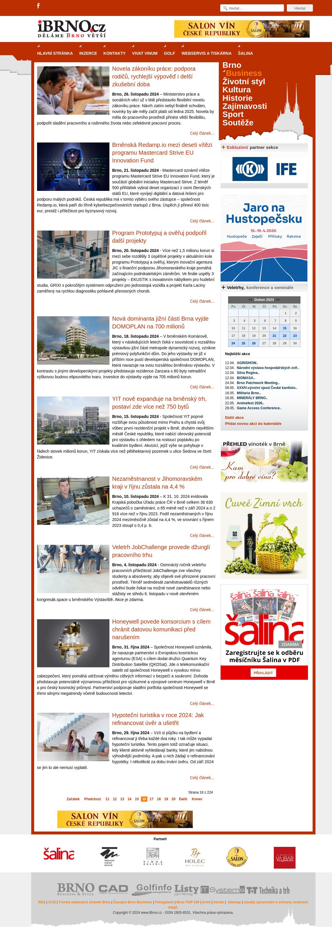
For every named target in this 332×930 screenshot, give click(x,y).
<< (250, 300)
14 (129, 799)
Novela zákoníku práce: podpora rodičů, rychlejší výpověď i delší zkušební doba (154, 76)
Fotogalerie (164, 902)
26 (254, 343)
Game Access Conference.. (259, 408)
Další (183, 799)
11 (107, 799)
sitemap (234, 902)
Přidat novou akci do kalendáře (253, 423)
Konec (197, 799)
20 (173, 799)
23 (295, 335)
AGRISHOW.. (247, 363)
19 (166, 799)
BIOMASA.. (246, 378)
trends (218, 902)
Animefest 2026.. (250, 403)
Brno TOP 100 (188, 902)
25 (243, 343)
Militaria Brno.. (249, 393)
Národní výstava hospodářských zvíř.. (268, 368)
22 (284, 335)
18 (159, 799)
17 (151, 799)
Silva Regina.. (248, 373)
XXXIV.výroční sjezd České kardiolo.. (267, 388)
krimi (206, 902)
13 (122, 799)
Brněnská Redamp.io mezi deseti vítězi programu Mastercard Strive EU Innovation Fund (162, 153)
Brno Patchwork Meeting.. (258, 383)
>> (277, 300)
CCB (52, 902)
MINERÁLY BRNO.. (252, 398)
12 (115, 799)
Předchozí (92, 799)
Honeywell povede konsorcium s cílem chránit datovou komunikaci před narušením (161, 629)
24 (233, 343)
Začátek (73, 799)
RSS (41, 902)
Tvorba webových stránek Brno (84, 902)
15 (137, 799)
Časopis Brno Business (132, 902)
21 (274, 335)
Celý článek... (202, 133)
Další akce (234, 417)
